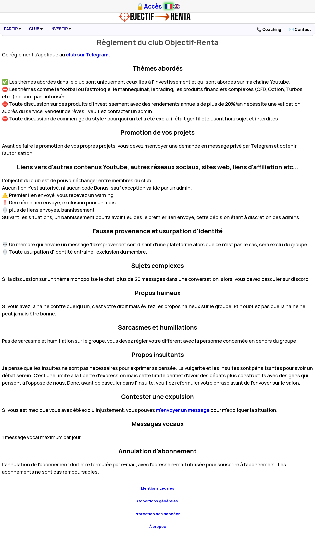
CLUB (36, 28)
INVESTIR (60, 28)
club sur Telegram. (88, 54)
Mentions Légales (157, 488)
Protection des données (157, 513)
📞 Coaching (269, 29)
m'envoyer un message (183, 410)
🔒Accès (149, 6)
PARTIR (12, 28)
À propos (157, 526)
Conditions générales (157, 501)
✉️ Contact (300, 29)
